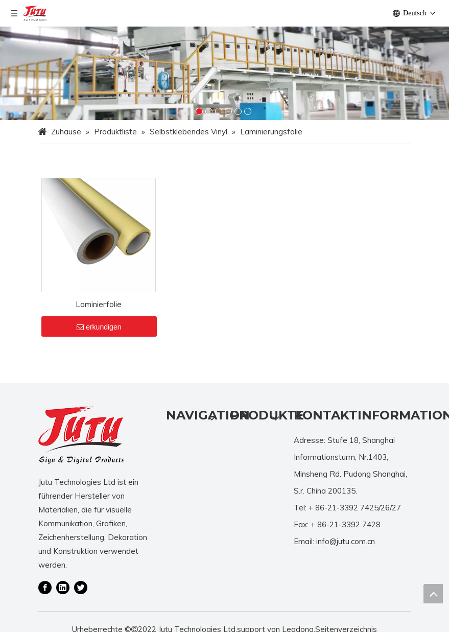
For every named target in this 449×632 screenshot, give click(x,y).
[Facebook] (45, 600)
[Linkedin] (62, 600)
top (433, 593)
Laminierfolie (99, 318)
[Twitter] (80, 600)
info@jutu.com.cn (345, 555)
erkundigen (99, 341)
